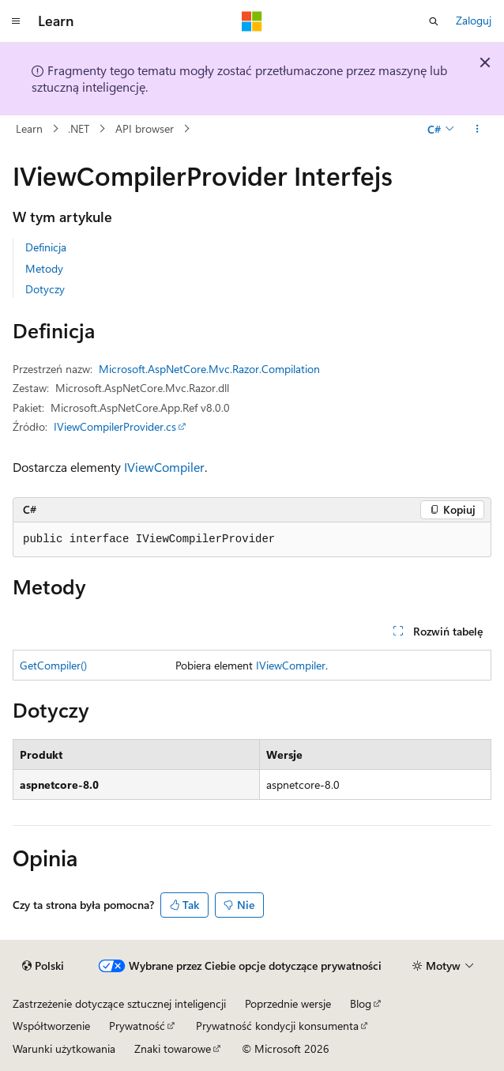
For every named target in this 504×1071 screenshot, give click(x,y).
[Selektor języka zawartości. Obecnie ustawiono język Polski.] (43, 966)
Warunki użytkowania (64, 1048)
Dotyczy (45, 288)
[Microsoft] (252, 21)
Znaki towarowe (172, 1048)
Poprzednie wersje (288, 1003)
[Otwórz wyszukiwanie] (433, 21)
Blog (360, 1003)
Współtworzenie (51, 1025)
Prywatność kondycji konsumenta (277, 1025)
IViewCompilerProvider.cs (115, 426)
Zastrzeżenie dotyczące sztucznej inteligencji (119, 1003)
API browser (144, 128)
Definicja (45, 247)
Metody (44, 268)
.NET (78, 128)
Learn (29, 128)
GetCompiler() (53, 665)
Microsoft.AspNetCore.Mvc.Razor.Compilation (209, 368)
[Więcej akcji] (477, 128)
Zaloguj (473, 20)
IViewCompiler (164, 466)
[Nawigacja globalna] (16, 21)
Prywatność (137, 1025)
